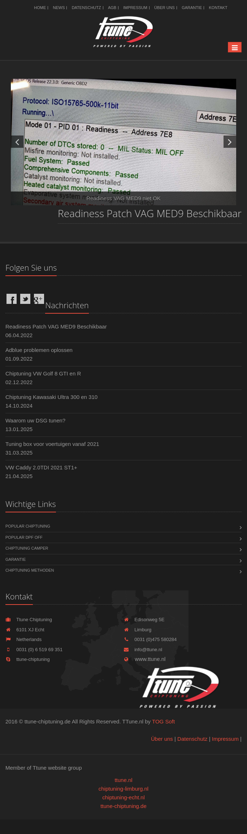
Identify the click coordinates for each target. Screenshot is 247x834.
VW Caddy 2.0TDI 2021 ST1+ (41, 467)
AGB (112, 7)
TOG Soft (163, 721)
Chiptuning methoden (29, 570)
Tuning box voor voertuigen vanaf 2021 (52, 444)
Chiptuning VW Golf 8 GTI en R (43, 373)
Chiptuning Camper (26, 548)
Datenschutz (86, 7)
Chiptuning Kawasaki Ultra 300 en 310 (51, 397)
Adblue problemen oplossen (39, 350)
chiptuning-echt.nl (123, 797)
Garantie (192, 7)
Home (40, 7)
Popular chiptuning (27, 526)
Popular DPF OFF (24, 537)
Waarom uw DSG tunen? (35, 420)
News (59, 7)
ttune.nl (123, 780)
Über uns (164, 7)
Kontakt (218, 7)
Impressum (135, 7)
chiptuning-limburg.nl (123, 789)
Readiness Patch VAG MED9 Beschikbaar (56, 326)
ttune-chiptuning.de (123, 806)
